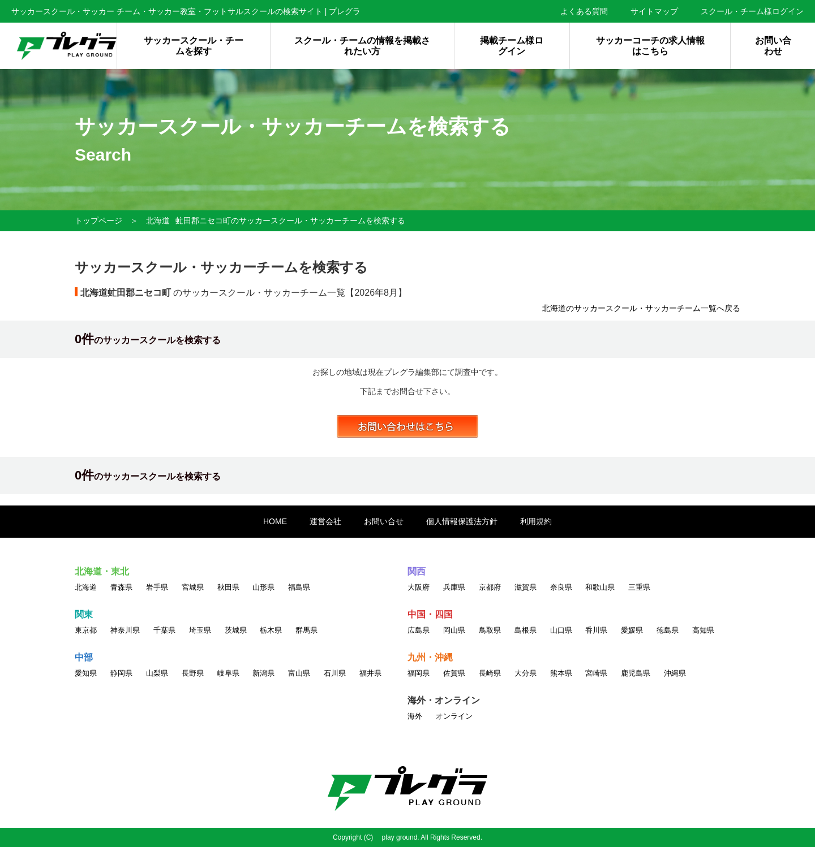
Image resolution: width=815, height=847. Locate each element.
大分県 (525, 673)
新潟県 (263, 673)
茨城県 (236, 630)
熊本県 (561, 673)
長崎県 (490, 673)
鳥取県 (490, 630)
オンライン (454, 716)
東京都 (86, 630)
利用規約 (536, 521)
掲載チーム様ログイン (511, 46)
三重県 (639, 587)
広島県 (419, 630)
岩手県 (157, 587)
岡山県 (454, 630)
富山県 (299, 673)
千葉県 (164, 630)
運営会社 (325, 521)
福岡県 (419, 673)
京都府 (490, 587)
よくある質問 (584, 11)
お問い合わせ (773, 46)
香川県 (596, 630)
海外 (415, 716)
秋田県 (228, 587)
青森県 (121, 587)
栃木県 (271, 630)
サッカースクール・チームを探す (193, 46)
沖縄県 (675, 673)
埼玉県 (200, 630)
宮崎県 (596, 673)
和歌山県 (600, 587)
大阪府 (419, 587)
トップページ (98, 220)
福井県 (370, 673)
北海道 (158, 220)
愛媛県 (632, 630)
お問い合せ (384, 521)
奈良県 (561, 587)
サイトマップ (654, 11)
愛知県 (86, 673)
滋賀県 (525, 587)
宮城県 (193, 587)
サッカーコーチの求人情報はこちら (650, 46)
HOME (275, 521)
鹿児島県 (635, 673)
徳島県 (668, 630)
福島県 (299, 587)
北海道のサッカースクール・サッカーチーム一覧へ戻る (641, 308)
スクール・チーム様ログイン (752, 11)
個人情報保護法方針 (461, 521)
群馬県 (306, 630)
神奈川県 (125, 630)
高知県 (703, 630)
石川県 (335, 673)
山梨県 (157, 673)
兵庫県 (454, 587)
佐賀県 (454, 673)
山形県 (263, 587)
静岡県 (121, 673)
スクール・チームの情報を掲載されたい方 (362, 46)
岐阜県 (228, 673)
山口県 (561, 630)
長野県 (193, 673)
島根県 (525, 630)
